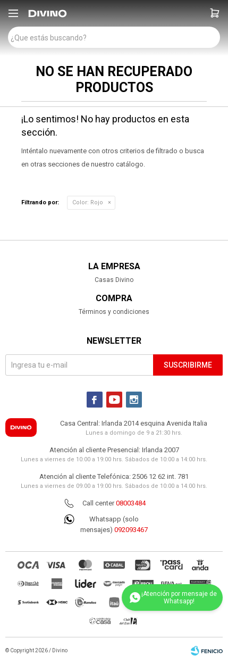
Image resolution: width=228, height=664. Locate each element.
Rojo (87, 202)
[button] (214, 13)
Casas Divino (114, 280)
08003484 (131, 503)
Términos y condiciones (114, 312)
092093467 (131, 530)
